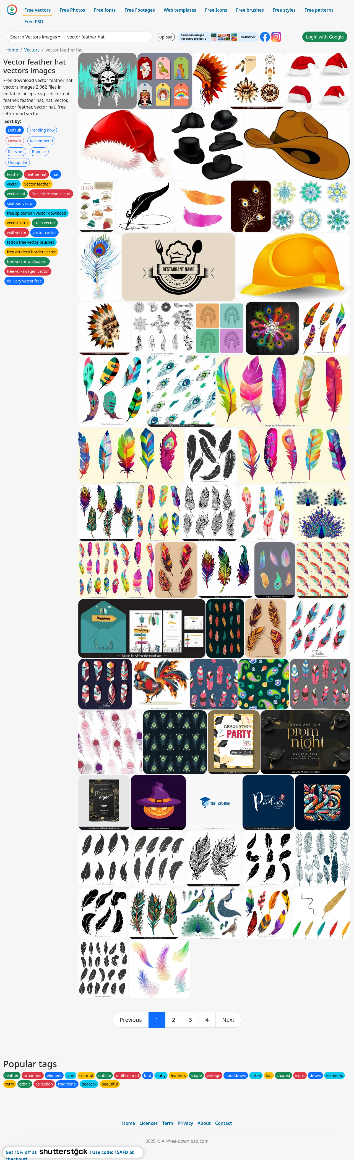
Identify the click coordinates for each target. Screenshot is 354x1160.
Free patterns (319, 10)
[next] (228, 1020)
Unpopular (17, 162)
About (203, 1123)
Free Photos (72, 10)
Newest (15, 140)
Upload (165, 37)
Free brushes (250, 10)
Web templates (180, 10)
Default (14, 130)
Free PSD (33, 22)
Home (12, 50)
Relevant (16, 151)
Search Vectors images (33, 37)
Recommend (41, 140)
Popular (39, 151)
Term (167, 1123)
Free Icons (216, 10)
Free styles (284, 10)
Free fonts (105, 10)
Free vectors (37, 10)
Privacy (185, 1123)
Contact (223, 1123)
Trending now (42, 130)
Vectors (32, 50)
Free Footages (139, 10)
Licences (148, 1123)
